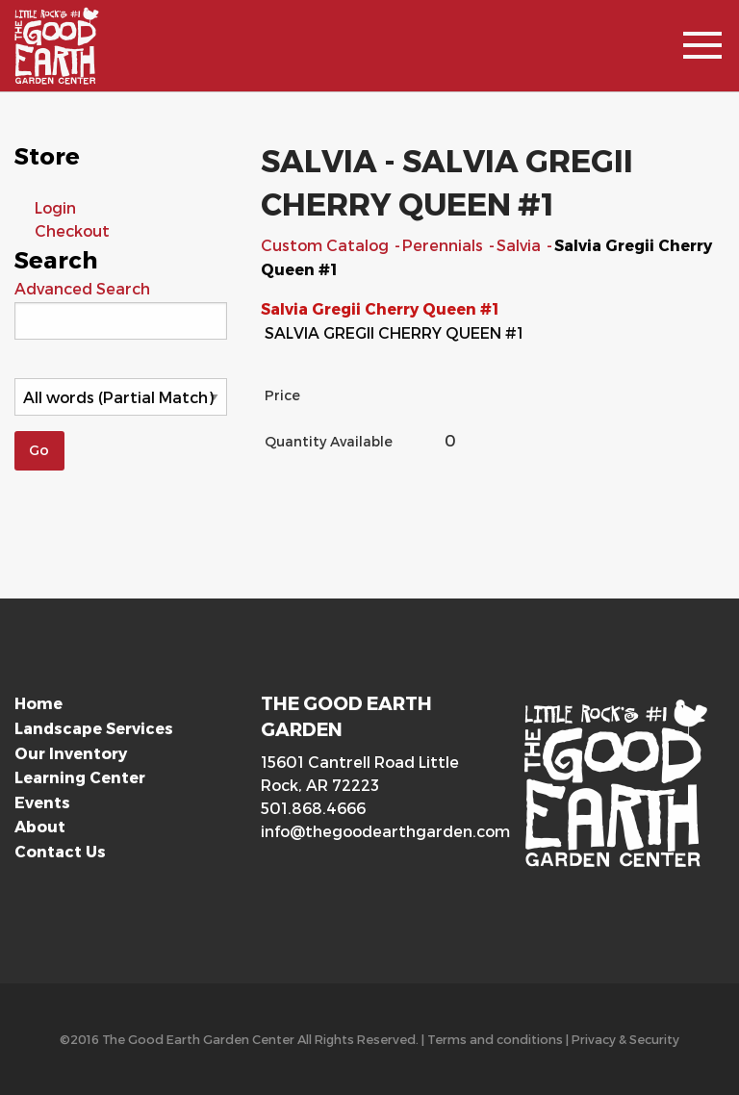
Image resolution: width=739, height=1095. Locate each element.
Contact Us (60, 851)
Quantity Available (329, 441)
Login (55, 207)
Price (282, 395)
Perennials (444, 245)
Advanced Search (82, 288)
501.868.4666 (313, 808)
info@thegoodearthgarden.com (369, 831)
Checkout (72, 230)
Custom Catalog (327, 245)
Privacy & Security (625, 1038)
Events (42, 802)
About (39, 826)
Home (38, 703)
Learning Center (79, 777)
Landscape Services (93, 728)
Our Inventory (70, 753)
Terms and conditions (495, 1038)
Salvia (521, 245)
